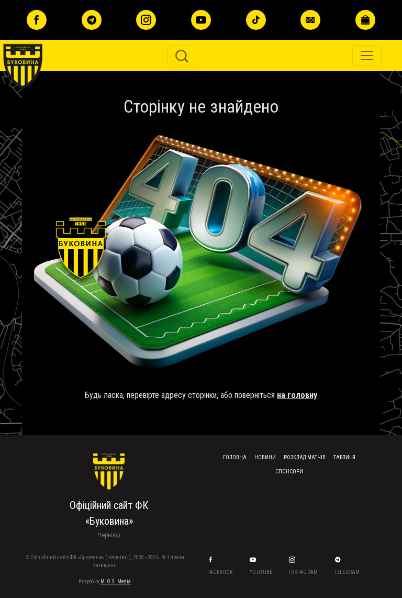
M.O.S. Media (115, 581)
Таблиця (344, 457)
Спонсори (289, 471)
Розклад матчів (305, 457)
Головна (235, 457)
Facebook (220, 572)
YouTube (262, 572)
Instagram (304, 572)
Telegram (347, 572)
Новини (265, 457)
